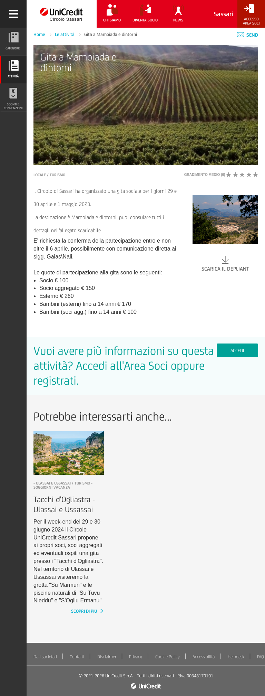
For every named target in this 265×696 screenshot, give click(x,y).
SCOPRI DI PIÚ (84, 611)
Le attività (65, 34)
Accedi (237, 350)
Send (247, 35)
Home (39, 34)
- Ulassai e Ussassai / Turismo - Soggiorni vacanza (62, 485)
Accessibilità (204, 656)
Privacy (135, 656)
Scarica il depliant (225, 263)
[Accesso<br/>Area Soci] (251, 14)
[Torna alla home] (62, 14)
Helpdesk (236, 656)
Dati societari (45, 656)
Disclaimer (106, 656)
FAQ (260, 656)
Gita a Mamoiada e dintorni (110, 34)
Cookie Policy (167, 656)
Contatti (77, 656)
